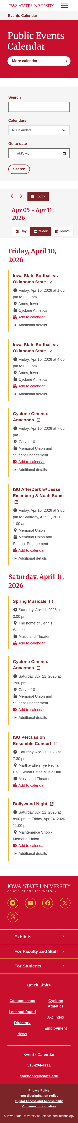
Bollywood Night (33, 803)
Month (62, 231)
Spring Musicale (33, 601)
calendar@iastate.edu (39, 1076)
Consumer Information (39, 1106)
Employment (56, 1028)
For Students (28, 965)
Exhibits (23, 936)
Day (21, 231)
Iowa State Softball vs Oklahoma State (39, 278)
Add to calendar (29, 317)
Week (41, 231)
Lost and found (22, 1012)
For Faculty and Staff (36, 951)
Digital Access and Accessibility (39, 1101)
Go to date (17, 144)
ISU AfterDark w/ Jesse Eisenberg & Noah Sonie (39, 492)
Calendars (17, 120)
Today (38, 196)
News (22, 1034)
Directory (22, 1023)
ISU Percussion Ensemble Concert (39, 740)
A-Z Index (55, 1017)
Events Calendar (22, 16)
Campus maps (22, 1001)
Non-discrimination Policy (39, 1095)
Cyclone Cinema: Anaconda (39, 416)
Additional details (33, 325)
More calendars (26, 61)
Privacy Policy (39, 1090)
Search (14, 97)
